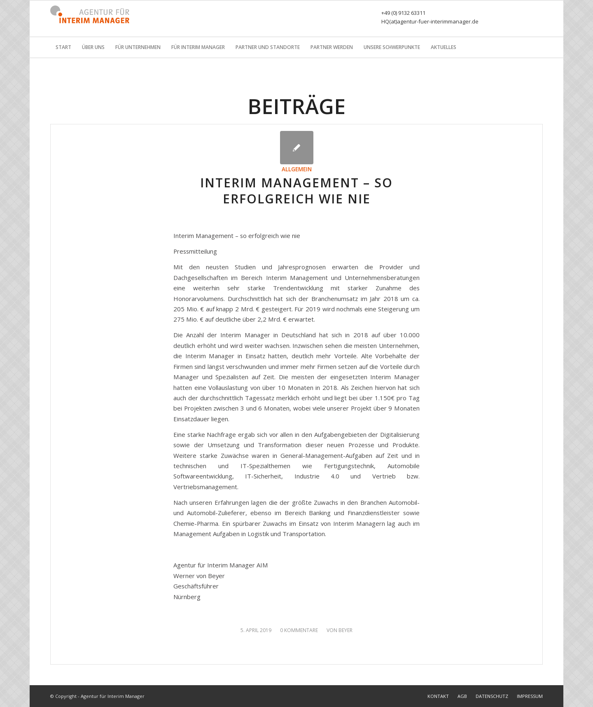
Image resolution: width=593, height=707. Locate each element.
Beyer (346, 630)
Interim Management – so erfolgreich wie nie (296, 190)
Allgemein (297, 169)
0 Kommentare (299, 630)
